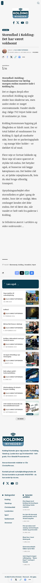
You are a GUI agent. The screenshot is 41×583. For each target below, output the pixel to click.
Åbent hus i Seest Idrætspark (28, 538)
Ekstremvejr (13, 265)
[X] (18, 22)
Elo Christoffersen (21, 50)
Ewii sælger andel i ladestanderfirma (9, 372)
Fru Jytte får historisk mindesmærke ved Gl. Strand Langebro (30, 516)
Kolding (5, 30)
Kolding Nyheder (16, 577)
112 (28, 318)
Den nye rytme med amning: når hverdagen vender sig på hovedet (30, 528)
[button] (2, 3)
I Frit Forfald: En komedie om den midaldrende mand (12, 404)
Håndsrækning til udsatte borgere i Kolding (12, 388)
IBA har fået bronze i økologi (12, 324)
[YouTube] (22, 22)
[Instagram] (27, 22)
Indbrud (6, 309)
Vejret (34, 265)
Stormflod (27, 265)
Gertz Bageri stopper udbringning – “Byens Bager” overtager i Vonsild (30, 559)
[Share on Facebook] (7, 57)
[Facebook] (13, 22)
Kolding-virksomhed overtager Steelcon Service (13, 339)
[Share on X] (11, 57)
